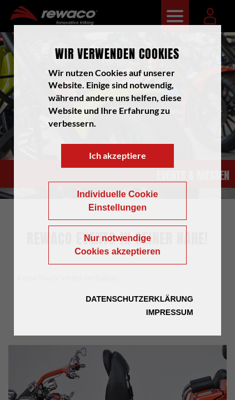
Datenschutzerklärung (139, 298)
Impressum (169, 312)
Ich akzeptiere (117, 155)
